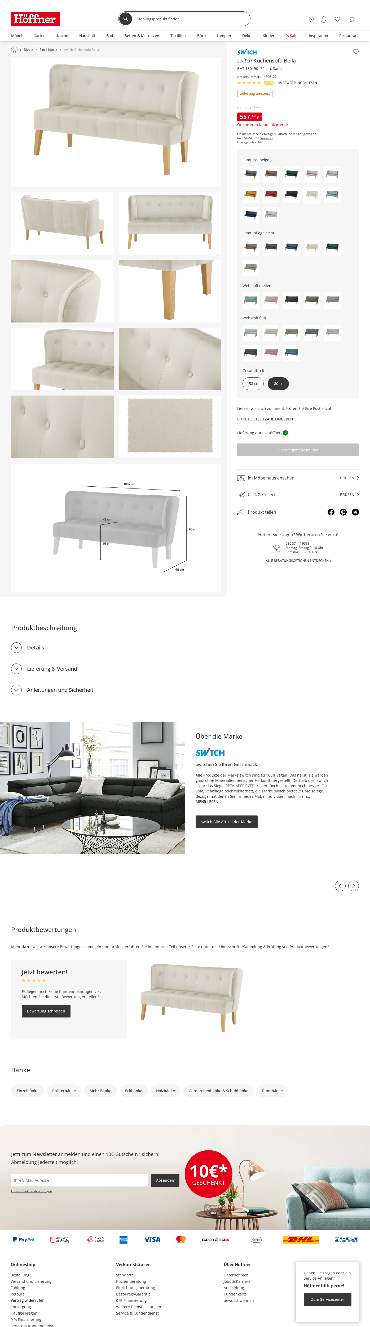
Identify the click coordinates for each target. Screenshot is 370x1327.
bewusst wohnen (239, 1300)
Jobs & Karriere (237, 1281)
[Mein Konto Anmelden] (323, 19)
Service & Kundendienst (137, 1313)
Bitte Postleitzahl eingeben (265, 419)
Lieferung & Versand (52, 668)
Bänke (20, 1069)
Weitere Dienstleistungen (138, 1306)
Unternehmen (236, 1274)
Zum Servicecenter (327, 1299)
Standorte (125, 1274)
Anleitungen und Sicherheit (60, 689)
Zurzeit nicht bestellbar (298, 449)
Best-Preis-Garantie (133, 1294)
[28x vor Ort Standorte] (311, 19)
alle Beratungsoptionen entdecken (297, 560)
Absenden (165, 1180)
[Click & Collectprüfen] (298, 494)
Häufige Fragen (24, 1313)
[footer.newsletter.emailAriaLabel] (79, 1180)
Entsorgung (21, 1306)
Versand (266, 138)
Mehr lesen (207, 801)
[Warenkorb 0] (352, 19)
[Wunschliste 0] (337, 19)
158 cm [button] (253, 383)
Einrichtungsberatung (135, 1287)
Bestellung (20, 1274)
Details (35, 647)
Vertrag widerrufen (28, 1300)
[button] (251, 175)
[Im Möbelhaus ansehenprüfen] (298, 477)
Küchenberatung (131, 1281)
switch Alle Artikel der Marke (226, 821)
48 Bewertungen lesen (297, 82)
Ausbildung (234, 1287)
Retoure (18, 1294)
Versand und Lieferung (31, 1281)
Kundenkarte (235, 1294)
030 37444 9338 (298, 543)
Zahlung (18, 1287)
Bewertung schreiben (46, 1011)
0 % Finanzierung (26, 1319)
